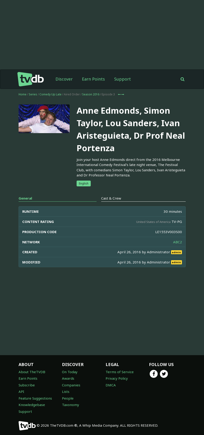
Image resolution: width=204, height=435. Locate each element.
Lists (65, 391)
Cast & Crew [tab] (111, 198)
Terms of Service (120, 371)
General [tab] (25, 198)
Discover (64, 79)
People (68, 398)
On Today (70, 371)
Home (22, 94)
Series (33, 94)
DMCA (111, 385)
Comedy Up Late (50, 94)
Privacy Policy (117, 378)
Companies (71, 385)
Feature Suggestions (35, 398)
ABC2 (177, 242)
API (21, 391)
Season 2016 (90, 94)
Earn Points (93, 79)
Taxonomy (70, 404)
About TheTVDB (32, 371)
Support (122, 79)
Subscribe (27, 385)
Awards (68, 378)
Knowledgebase (32, 404)
